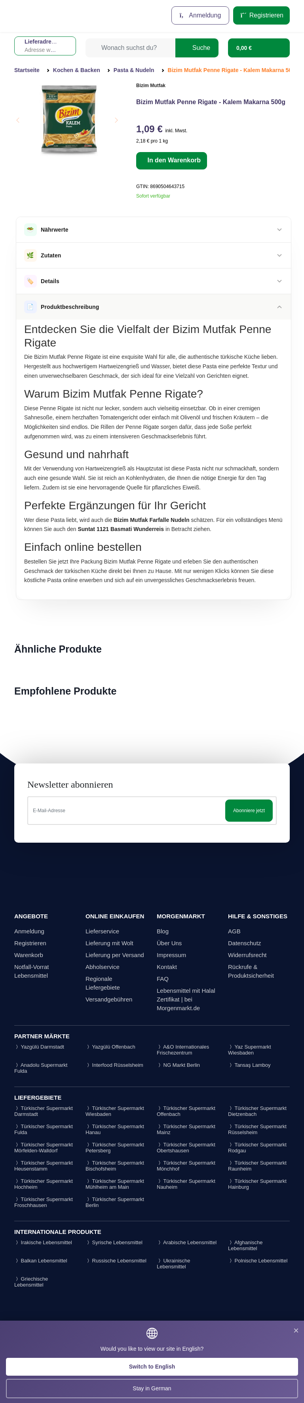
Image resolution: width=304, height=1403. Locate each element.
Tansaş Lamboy (249, 1065)
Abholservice (103, 966)
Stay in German (152, 1388)
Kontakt (167, 966)
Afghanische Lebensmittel (245, 1245)
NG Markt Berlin (178, 1065)
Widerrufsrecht (247, 955)
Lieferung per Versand (115, 955)
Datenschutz (244, 943)
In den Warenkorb (173, 160)
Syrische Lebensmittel (114, 1242)
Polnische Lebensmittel (257, 1261)
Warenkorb (28, 955)
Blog (163, 931)
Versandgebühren (109, 999)
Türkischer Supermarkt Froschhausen (43, 1202)
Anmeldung (200, 15)
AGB (234, 931)
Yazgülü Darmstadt (39, 1047)
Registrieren (261, 15)
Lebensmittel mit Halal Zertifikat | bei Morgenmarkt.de (186, 999)
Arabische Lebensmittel (187, 1242)
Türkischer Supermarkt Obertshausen (186, 1148)
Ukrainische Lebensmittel (173, 1264)
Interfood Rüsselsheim (114, 1065)
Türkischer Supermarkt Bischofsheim (115, 1166)
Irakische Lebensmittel (43, 1242)
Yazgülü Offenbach (110, 1047)
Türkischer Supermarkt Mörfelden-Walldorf (43, 1148)
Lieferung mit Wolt (109, 943)
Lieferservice (102, 931)
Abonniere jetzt (249, 810)
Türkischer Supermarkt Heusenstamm (43, 1166)
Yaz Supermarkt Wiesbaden (249, 1050)
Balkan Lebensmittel (40, 1261)
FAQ (163, 978)
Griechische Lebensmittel (31, 1282)
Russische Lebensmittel (116, 1261)
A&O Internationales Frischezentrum (183, 1050)
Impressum (171, 955)
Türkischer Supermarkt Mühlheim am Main (115, 1184)
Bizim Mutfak (150, 85)
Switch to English (152, 1366)
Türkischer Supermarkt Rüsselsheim (257, 1129)
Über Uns (169, 943)
